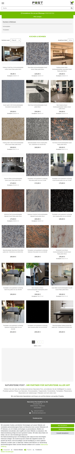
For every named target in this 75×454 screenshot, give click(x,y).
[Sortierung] (15, 40)
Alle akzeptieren (62, 425)
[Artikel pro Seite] (70, 40)
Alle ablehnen (62, 429)
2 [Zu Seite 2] (37, 342)
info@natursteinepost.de (37, 413)
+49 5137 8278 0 (37, 411)
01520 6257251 (37, 13)
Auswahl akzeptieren (62, 433)
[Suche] (71, 8)
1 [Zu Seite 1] (33, 342)
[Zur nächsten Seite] (41, 342)
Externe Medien (18, 449)
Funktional (39, 449)
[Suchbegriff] (36, 8)
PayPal (29, 449)
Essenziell (7, 449)
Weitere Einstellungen (7, 451)
